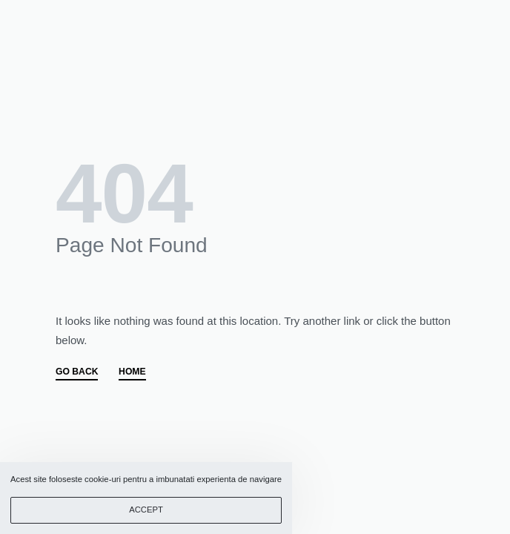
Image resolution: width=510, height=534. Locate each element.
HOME (132, 372)
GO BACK (77, 372)
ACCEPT (146, 509)
